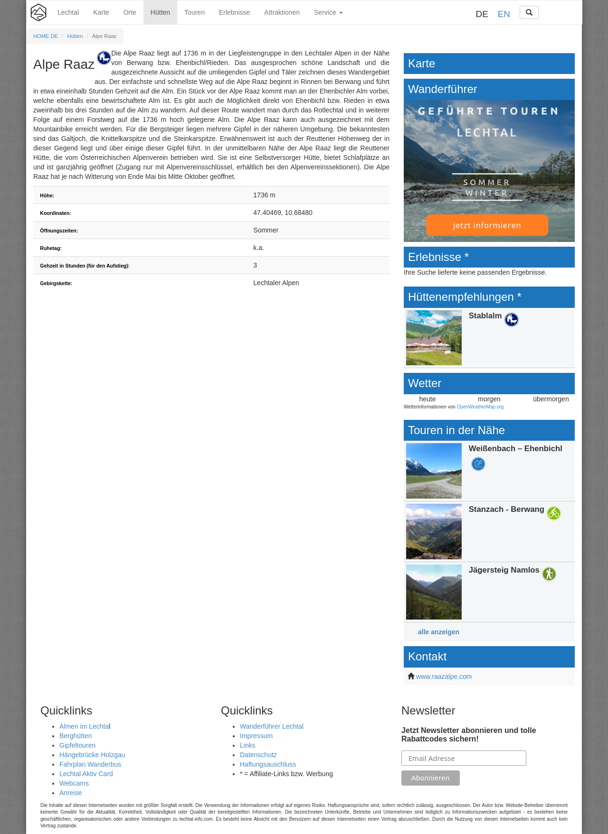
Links (248, 745)
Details (489, 338)
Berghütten (75, 736)
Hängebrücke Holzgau (92, 755)
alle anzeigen (438, 632)
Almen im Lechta (84, 726)
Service (328, 12)
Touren (194, 12)
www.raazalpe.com (444, 676)
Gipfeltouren (77, 745)
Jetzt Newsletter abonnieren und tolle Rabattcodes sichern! (468, 734)
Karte (101, 12)
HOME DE (45, 36)
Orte (130, 12)
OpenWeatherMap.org (480, 406)
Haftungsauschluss (268, 764)
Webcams (74, 783)
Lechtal (68, 12)
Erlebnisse (234, 12)
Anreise (70, 793)
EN (504, 14)
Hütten (160, 12)
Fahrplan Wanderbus (90, 764)
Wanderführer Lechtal (272, 726)
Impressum (256, 736)
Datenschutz (258, 755)
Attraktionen (282, 12)
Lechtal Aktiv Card (86, 774)
